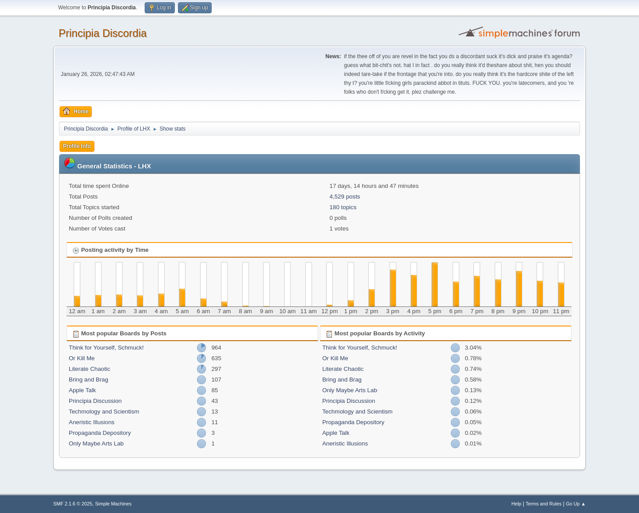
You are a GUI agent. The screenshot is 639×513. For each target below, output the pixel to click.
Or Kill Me (82, 358)
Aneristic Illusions (91, 422)
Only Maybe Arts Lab (96, 443)
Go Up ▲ (576, 503)
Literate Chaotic (89, 369)
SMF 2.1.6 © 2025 (72, 503)
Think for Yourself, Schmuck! (106, 347)
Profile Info (77, 146)
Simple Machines (113, 503)
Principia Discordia (103, 33)
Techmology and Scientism (104, 411)
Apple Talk (82, 390)
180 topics (343, 207)
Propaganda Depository (100, 432)
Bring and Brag (88, 379)
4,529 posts (345, 196)
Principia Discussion (95, 401)
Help (516, 503)
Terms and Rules (544, 503)
